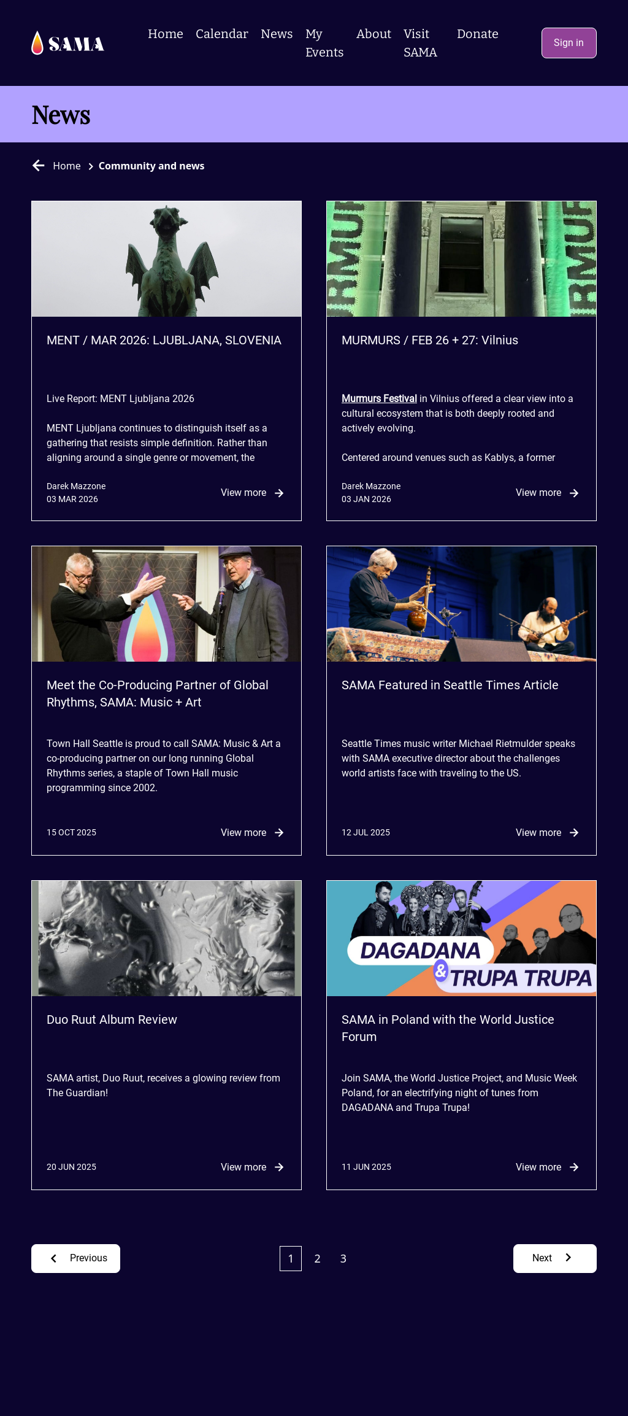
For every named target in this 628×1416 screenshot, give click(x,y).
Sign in (569, 42)
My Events (324, 43)
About (373, 33)
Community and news (152, 165)
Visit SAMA (420, 43)
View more (253, 493)
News (277, 33)
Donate (478, 33)
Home (165, 33)
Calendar (222, 33)
